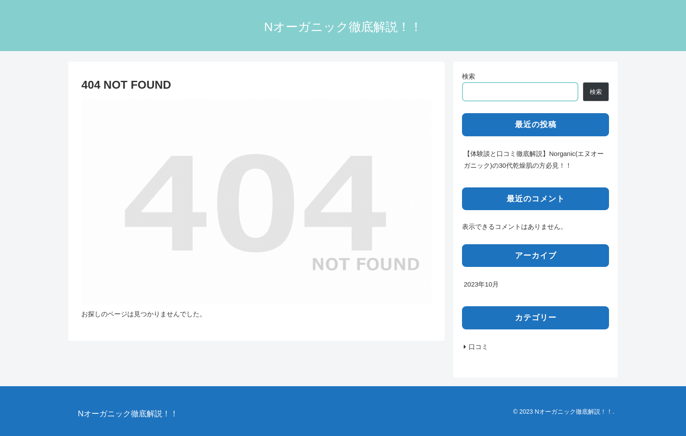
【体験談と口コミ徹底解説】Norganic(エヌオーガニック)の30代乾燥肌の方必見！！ (534, 159)
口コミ (478, 346)
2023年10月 (481, 284)
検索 (468, 76)
